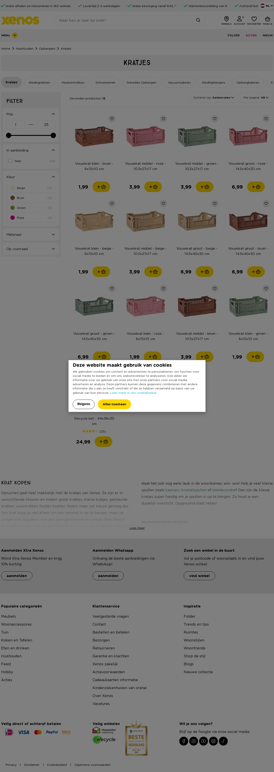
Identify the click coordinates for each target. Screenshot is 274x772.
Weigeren (83, 404)
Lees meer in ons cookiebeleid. (133, 392)
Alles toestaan (114, 404)
